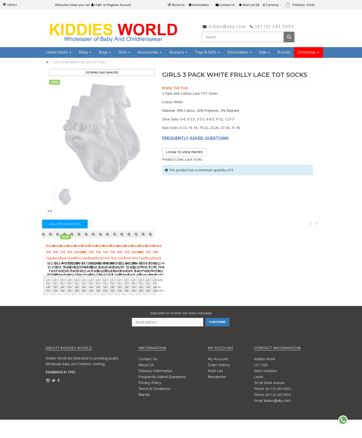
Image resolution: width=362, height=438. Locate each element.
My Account (218, 377)
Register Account (119, 5)
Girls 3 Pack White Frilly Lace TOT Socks (80, 62)
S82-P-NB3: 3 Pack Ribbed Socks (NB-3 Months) (146, 297)
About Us (146, 383)
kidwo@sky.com (227, 26)
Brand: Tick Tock (175, 88)
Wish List (215, 389)
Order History (219, 383)
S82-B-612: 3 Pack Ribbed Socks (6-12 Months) (77, 297)
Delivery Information (155, 389)
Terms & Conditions (154, 407)
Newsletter (217, 395)
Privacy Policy (149, 401)
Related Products (65, 224)
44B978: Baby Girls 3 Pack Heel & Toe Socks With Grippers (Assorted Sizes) (215, 297)
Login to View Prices (184, 152)
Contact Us (147, 377)
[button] (96, 4)
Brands (144, 413)
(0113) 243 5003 (275, 26)
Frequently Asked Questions (161, 395)
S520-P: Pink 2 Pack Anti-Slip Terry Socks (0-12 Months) (285, 297)
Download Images (102, 72)
